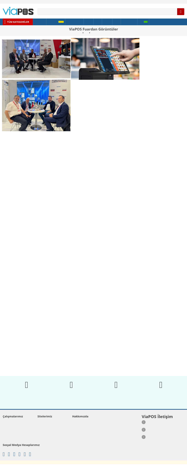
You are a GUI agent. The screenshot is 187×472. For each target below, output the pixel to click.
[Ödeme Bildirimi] (160, 2)
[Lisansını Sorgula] (176, 2)
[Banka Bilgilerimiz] (143, 2)
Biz (86, 33)
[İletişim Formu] (9, 2)
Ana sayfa (77, 33)
